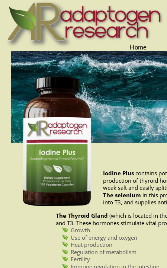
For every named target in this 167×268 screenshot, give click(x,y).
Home (138, 47)
